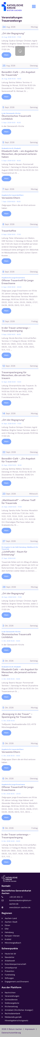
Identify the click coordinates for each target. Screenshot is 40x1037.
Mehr (6, 55)
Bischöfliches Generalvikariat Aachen (16, 892)
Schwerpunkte (10, 948)
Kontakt (6, 886)
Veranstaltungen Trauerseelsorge (12, 19)
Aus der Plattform (11, 987)
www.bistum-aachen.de (19, 907)
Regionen (7, 913)
